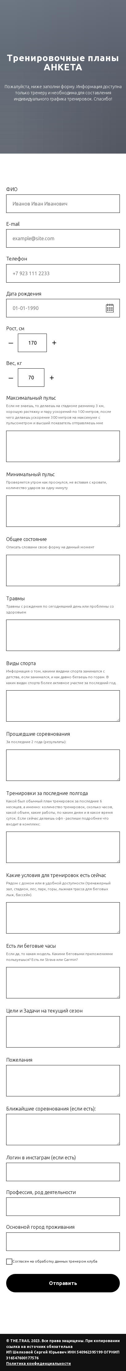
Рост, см (15, 328)
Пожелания (19, 1060)
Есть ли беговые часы (31, 946)
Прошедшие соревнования (38, 734)
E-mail (13, 224)
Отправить (63, 1283)
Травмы (15, 598)
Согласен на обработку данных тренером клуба (51, 1262)
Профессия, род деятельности (41, 1192)
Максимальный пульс (31, 398)
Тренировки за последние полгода (47, 793)
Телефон (16, 258)
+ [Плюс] (54, 342)
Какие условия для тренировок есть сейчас (56, 875)
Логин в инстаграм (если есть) (41, 1157)
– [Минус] (11, 342)
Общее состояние (26, 539)
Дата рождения (23, 293)
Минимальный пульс (30, 474)
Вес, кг (14, 363)
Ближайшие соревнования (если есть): (51, 1108)
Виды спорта (21, 663)
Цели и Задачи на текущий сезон (44, 1010)
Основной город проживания (40, 1227)
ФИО (12, 189)
